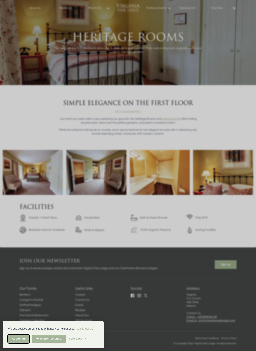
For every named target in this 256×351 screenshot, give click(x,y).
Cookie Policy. (84, 328)
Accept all (18, 339)
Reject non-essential (49, 339)
